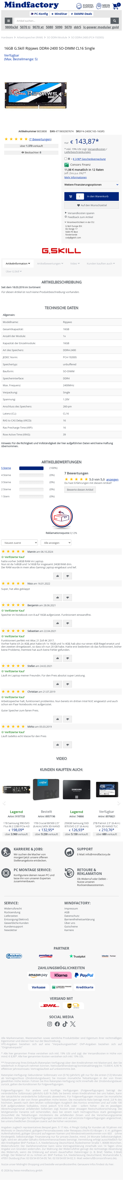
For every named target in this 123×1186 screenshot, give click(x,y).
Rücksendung (12, 912)
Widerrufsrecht (13, 908)
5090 (58, 27)
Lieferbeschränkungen (77, 152)
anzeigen (112, 479)
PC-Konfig (39, 14)
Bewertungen (40, 139)
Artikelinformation (16, 263)
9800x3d (11, 27)
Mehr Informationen (75, 177)
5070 (68, 27)
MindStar (59, 14)
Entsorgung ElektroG (16, 919)
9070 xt (38, 27)
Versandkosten (97, 149)
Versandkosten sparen (79, 213)
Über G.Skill (12, 271)
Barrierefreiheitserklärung (79, 919)
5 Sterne (6, 468)
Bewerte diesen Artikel (80, 489)
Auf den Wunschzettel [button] (92, 205)
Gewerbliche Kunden (16, 923)
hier (111, 1164)
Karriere (69, 930)
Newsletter (10, 930)
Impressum (71, 908)
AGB (66, 912)
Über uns (69, 923)
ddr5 (77, 27)
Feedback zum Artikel (78, 217)
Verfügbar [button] (21, 57)
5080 (49, 27)
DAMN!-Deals (81, 14)
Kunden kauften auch (99, 263)
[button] (8, 21)
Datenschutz (71, 916)
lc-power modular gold (101, 27)
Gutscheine (71, 926)
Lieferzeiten (11, 916)
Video (73, 263)
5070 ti (25, 27)
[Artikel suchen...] (62, 21)
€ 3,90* (89, 159)
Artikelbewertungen (49, 263)
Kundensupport (13, 926)
